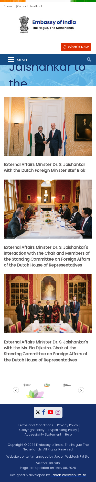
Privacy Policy (67, 425)
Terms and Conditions (35, 425)
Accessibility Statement (43, 434)
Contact (22, 6)
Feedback (36, 6)
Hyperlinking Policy (62, 430)
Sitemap (9, 6)
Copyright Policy (32, 430)
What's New (76, 47)
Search (89, 59)
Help (68, 434)
